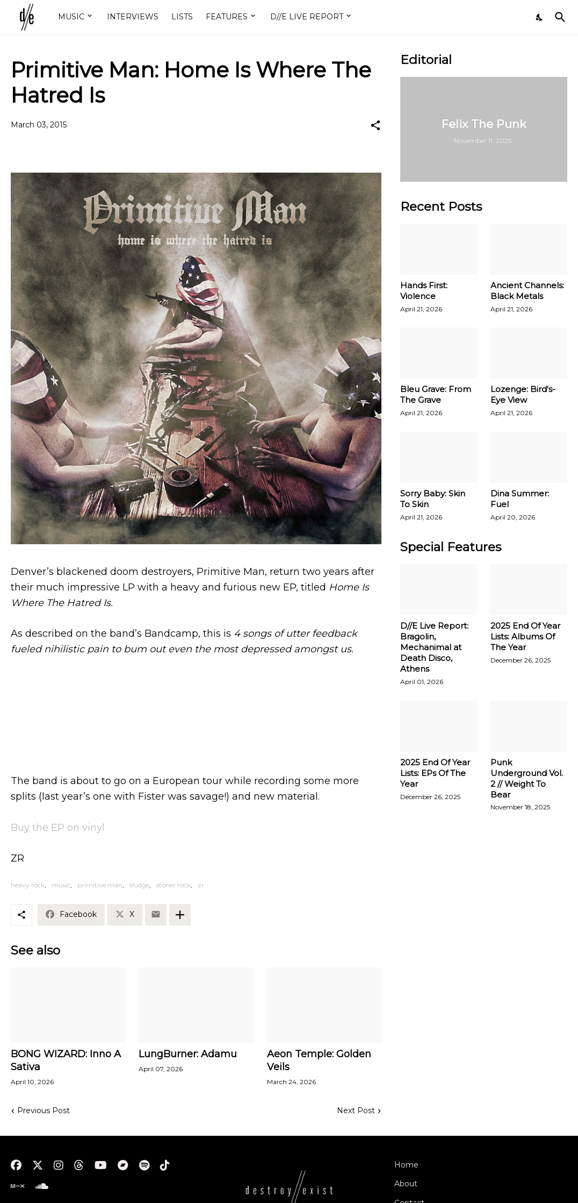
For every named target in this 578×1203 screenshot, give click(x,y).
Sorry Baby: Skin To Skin (432, 498)
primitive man (99, 885)
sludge (139, 885)
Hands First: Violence (423, 290)
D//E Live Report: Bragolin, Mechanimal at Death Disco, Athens (434, 647)
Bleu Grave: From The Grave (435, 394)
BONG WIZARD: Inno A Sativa (66, 1060)
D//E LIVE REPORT (306, 17)
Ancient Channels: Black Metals (527, 290)
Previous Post (43, 1110)
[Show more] (180, 915)
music (61, 885)
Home (406, 1165)
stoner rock (173, 885)
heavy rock (28, 885)
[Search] (558, 17)
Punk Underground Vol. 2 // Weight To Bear (526, 778)
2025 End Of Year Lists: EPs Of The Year (435, 773)
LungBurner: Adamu (188, 1054)
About (405, 1183)
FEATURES (227, 17)
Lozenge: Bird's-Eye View (522, 394)
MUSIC (71, 17)
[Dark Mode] (540, 17)
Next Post (356, 1110)
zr (201, 885)
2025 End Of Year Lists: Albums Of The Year (525, 636)
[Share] (375, 125)
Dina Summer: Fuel (519, 498)
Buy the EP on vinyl (58, 828)
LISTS (182, 17)
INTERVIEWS (132, 17)
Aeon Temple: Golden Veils (319, 1060)
